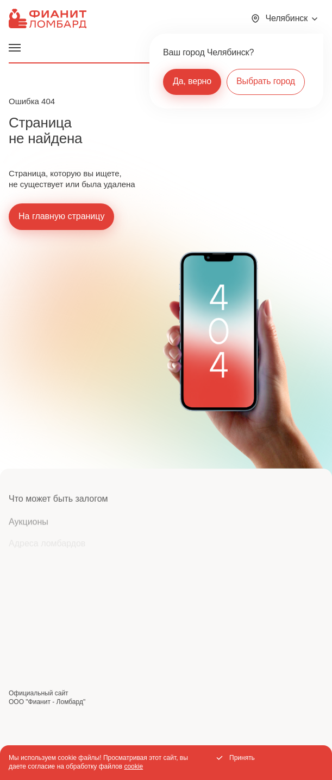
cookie (133, 766)
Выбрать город (265, 81)
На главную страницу (61, 216)
